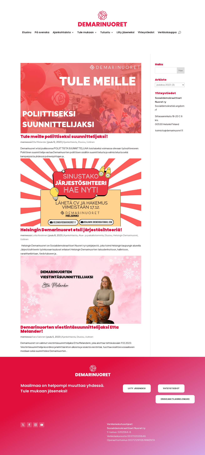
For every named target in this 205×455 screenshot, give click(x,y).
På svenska (42, 32)
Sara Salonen (39, 336)
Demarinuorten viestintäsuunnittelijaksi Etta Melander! (69, 329)
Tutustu (105, 32)
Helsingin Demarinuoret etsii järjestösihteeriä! (71, 230)
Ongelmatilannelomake (175, 399)
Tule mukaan (85, 32)
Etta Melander (39, 142)
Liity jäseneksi (125, 32)
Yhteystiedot (146, 32)
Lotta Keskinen (39, 235)
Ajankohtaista (62, 32)
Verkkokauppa (167, 32)
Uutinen (91, 142)
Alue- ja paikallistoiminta (91, 235)
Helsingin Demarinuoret (125, 235)
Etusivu (26, 32)
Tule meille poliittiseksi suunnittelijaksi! (64, 136)
